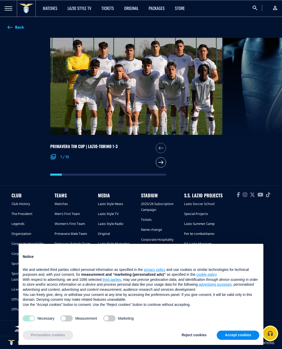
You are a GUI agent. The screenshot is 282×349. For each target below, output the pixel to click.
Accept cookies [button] (238, 335)
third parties (111, 280)
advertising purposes (215, 284)
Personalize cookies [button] (48, 335)
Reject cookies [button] (194, 335)
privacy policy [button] (154, 270)
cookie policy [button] (206, 274)
